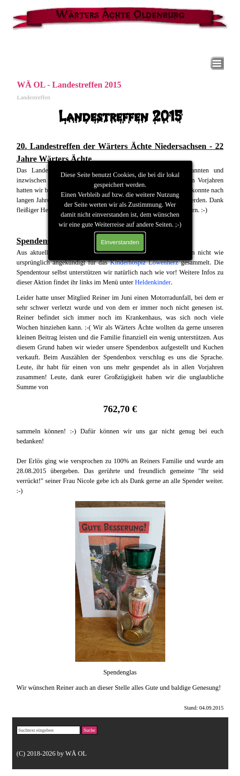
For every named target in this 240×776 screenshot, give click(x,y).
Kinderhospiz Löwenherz (144, 262)
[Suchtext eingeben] (49, 730)
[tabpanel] (120, 196)
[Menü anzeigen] (217, 63)
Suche (89, 730)
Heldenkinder (153, 282)
